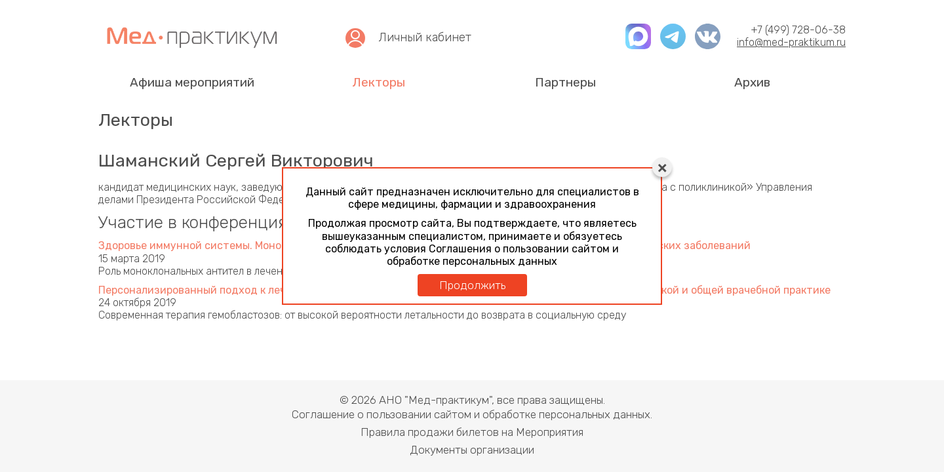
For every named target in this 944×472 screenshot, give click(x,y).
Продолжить (472, 285)
